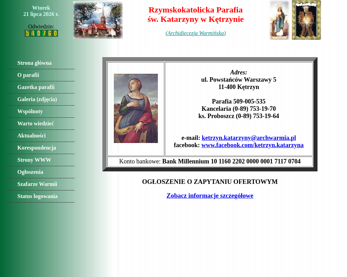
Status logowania (37, 196)
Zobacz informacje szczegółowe (210, 195)
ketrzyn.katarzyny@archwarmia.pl (249, 137)
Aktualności (31, 135)
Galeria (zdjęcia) (37, 99)
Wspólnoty (30, 111)
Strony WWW (34, 160)
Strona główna (34, 63)
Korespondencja (36, 148)
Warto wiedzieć (35, 123)
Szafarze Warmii (37, 184)
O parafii (28, 75)
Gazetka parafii (35, 87)
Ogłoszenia (30, 172)
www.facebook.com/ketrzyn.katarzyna (253, 145)
